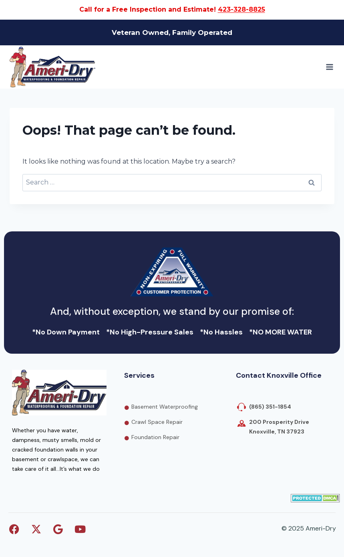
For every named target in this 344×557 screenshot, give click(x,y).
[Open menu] (329, 67)
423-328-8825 (241, 9)
